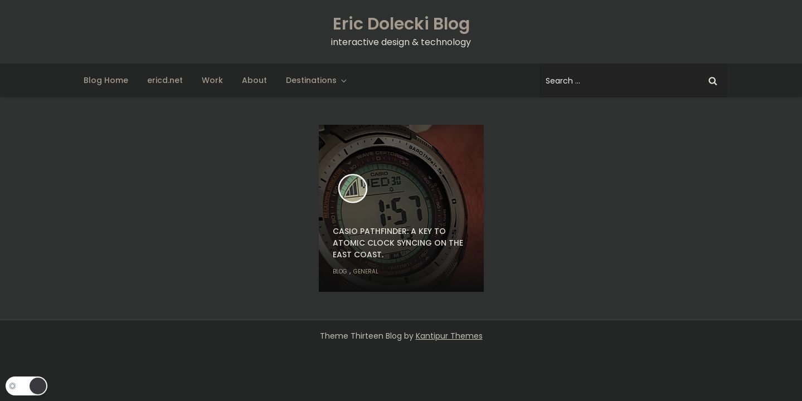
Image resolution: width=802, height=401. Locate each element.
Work (212, 80)
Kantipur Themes (449, 335)
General (365, 271)
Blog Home (106, 80)
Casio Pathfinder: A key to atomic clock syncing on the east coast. (398, 243)
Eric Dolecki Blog (401, 24)
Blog (340, 271)
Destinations (317, 80)
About (254, 80)
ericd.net (165, 80)
